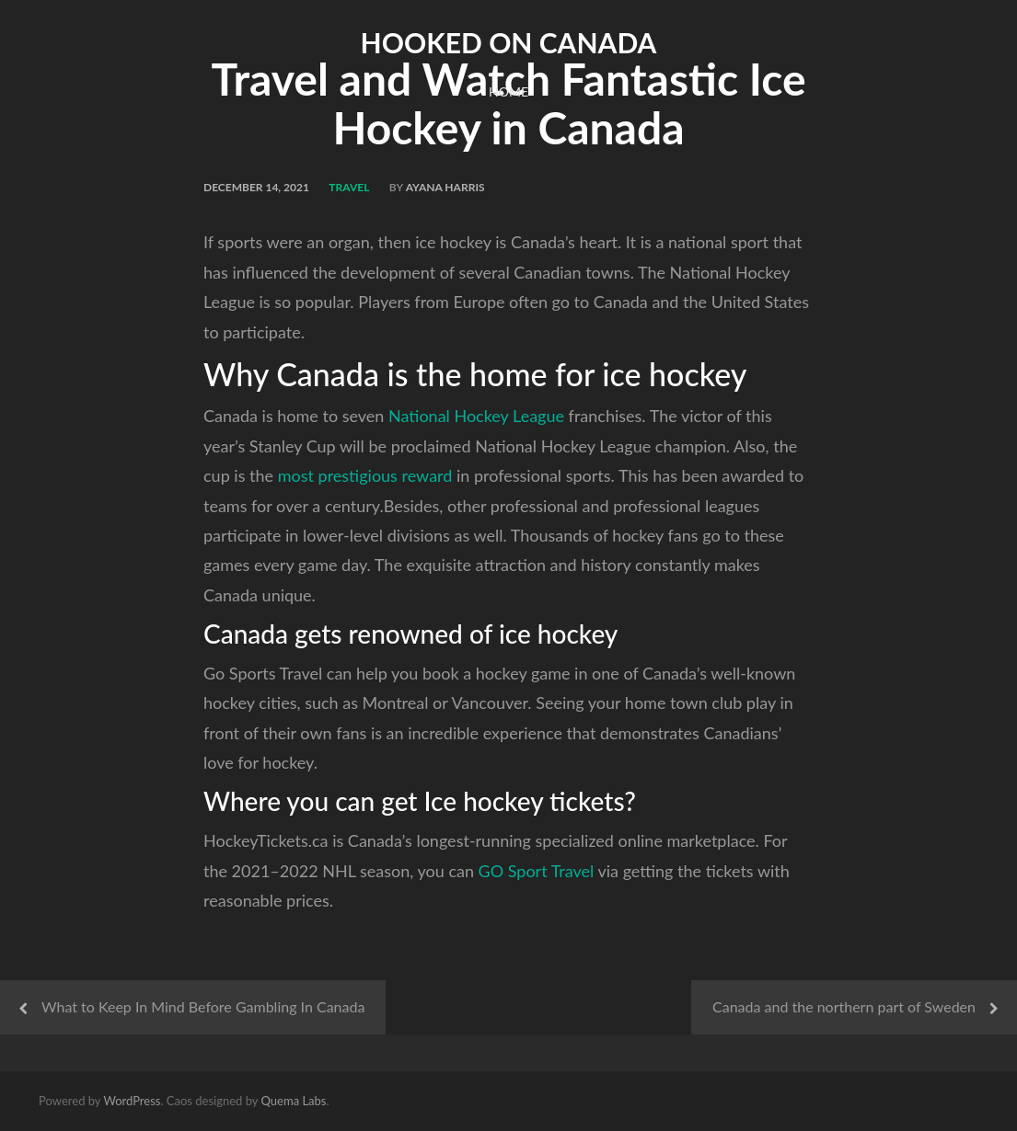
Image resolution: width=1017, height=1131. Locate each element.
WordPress (131, 1100)
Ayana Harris (445, 187)
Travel (349, 187)
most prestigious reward (365, 475)
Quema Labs (294, 1100)
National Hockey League (474, 416)
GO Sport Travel (537, 871)
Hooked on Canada (509, 42)
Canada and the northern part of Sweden (844, 1006)
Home (508, 91)
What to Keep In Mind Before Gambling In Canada (202, 1006)
